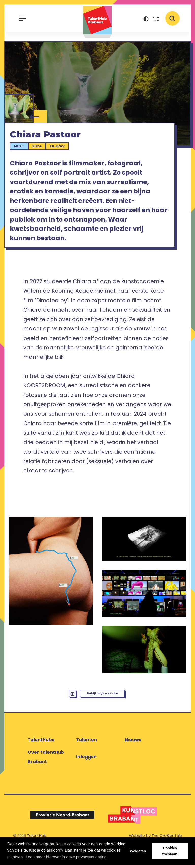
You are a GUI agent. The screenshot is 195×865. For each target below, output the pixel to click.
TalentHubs (41, 757)
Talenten (86, 757)
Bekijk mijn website (106, 707)
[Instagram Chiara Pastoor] (53, 707)
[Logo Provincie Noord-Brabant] (62, 831)
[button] (146, 20)
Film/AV (61, 153)
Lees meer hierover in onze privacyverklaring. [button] (67, 857)
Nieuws (133, 757)
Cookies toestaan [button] (169, 851)
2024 (41, 153)
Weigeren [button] (138, 851)
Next (23, 153)
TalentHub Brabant (97, 22)
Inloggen (86, 774)
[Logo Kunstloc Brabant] (133, 832)
